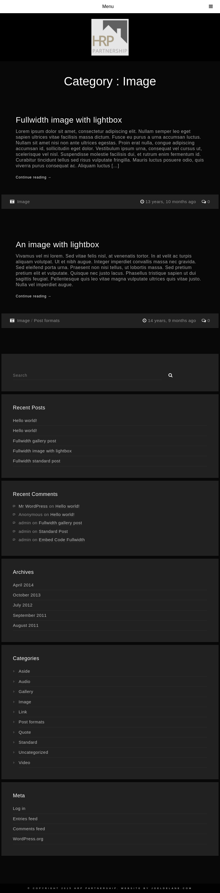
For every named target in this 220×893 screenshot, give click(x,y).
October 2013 (27, 594)
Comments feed (29, 828)
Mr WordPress (33, 506)
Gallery (26, 691)
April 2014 (23, 584)
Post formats (47, 320)
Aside (24, 671)
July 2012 (23, 604)
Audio (24, 681)
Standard (28, 742)
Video (24, 762)
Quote (25, 732)
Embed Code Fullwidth (62, 539)
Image (23, 201)
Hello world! (25, 420)
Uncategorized (33, 752)
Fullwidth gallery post (34, 440)
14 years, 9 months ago (172, 320)
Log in (19, 808)
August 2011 (26, 625)
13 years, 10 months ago (171, 201)
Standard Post (53, 531)
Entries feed (25, 818)
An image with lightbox (57, 244)
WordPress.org (28, 838)
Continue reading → (34, 177)
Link (23, 711)
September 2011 (30, 615)
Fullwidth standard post (36, 460)
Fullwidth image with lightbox (69, 119)
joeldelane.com (172, 888)
